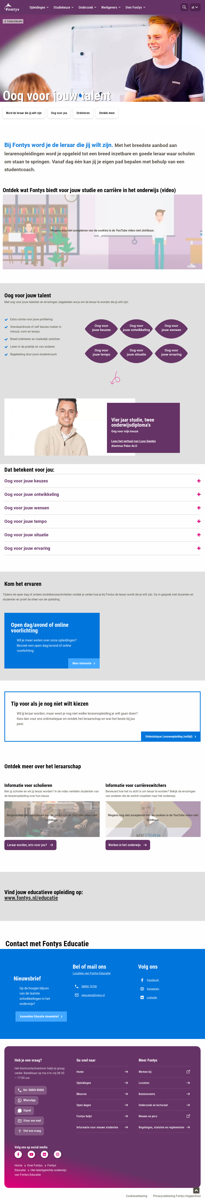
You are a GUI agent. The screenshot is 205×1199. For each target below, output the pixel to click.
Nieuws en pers (164, 1117)
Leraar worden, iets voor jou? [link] (30, 845)
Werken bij (164, 1072)
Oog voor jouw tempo (25, 521)
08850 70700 (89, 986)
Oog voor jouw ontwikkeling (31, 494)
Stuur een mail (29, 1121)
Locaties (164, 1083)
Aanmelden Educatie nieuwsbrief (41, 1017)
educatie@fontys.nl (93, 995)
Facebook (153, 980)
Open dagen (102, 1105)
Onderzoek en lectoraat (164, 1105)
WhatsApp (26, 1101)
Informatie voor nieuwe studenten (102, 1128)
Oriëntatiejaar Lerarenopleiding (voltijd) (170, 736)
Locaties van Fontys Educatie (91, 973)
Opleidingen (102, 1083)
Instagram (153, 989)
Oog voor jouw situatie (26, 534)
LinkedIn (152, 997)
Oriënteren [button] (83, 113)
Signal (24, 1111)
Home (102, 1072)
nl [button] (195, 7)
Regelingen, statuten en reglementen (164, 1128)
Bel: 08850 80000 (30, 1091)
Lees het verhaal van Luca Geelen (133, 441)
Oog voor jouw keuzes (26, 480)
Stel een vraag (29, 1131)
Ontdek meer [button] (107, 113)
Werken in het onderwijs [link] (127, 845)
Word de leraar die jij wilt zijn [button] (24, 113)
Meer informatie (84, 663)
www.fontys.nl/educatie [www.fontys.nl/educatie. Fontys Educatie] (31, 898)
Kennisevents (164, 1094)
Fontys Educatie (15, 21)
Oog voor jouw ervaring (27, 548)
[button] (184, 7)
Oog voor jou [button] (59, 113)
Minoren (102, 1094)
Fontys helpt (102, 1117)
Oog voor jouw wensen (26, 507)
